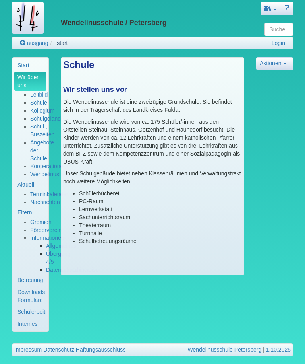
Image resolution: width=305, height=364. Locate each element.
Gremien (41, 222)
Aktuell (25, 184)
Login (278, 43)
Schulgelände (47, 118)
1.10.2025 (278, 349)
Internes (27, 324)
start (62, 43)
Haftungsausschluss (100, 349)
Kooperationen (48, 166)
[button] (270, 8)
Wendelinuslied (49, 174)
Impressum (28, 349)
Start (23, 65)
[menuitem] (30, 65)
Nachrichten (45, 202)
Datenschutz (58, 349)
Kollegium (42, 110)
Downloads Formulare (31, 296)
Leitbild (39, 94)
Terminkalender (49, 194)
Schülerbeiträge (31, 312)
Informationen (47, 238)
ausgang (34, 43)
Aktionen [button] (273, 63)
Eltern (24, 212)
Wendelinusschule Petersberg (225, 349)
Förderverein (46, 230)
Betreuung (30, 280)
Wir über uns (28, 81)
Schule (38, 102)
